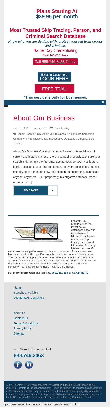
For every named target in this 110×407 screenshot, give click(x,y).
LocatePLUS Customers (29, 297)
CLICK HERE (80, 272)
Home (17, 287)
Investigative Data (36, 138)
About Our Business (44, 118)
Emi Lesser (39, 128)
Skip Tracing (62, 128)
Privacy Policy (23, 328)
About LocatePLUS (29, 133)
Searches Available (26, 292)
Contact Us (21, 318)
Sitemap (19, 333)
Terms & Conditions (26, 323)
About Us (20, 313)
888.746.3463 (60, 272)
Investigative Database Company (67, 138)
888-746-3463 (53, 62)
